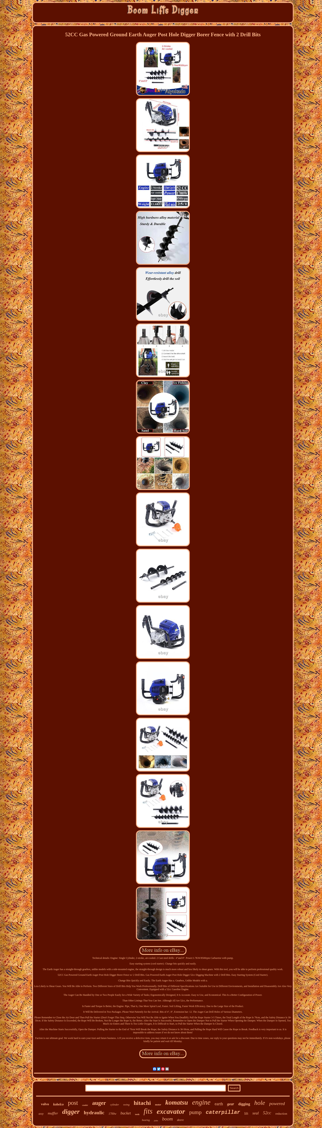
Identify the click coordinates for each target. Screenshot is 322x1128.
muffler (53, 1113)
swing (126, 1104)
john (156, 1120)
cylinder (114, 1104)
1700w (112, 1113)
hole (259, 1102)
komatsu (176, 1102)
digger (71, 1111)
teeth (137, 1114)
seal (255, 1113)
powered (277, 1103)
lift (246, 1113)
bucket (126, 1113)
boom (167, 1119)
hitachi (142, 1103)
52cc (267, 1112)
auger (99, 1103)
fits (147, 1111)
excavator (171, 1111)
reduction (281, 1113)
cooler (85, 1105)
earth (219, 1104)
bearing (146, 1120)
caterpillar (223, 1112)
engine (201, 1102)
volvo (45, 1104)
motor (158, 1104)
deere (180, 1120)
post (73, 1102)
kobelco (58, 1104)
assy (41, 1113)
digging (244, 1104)
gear (230, 1104)
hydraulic (94, 1112)
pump (195, 1112)
